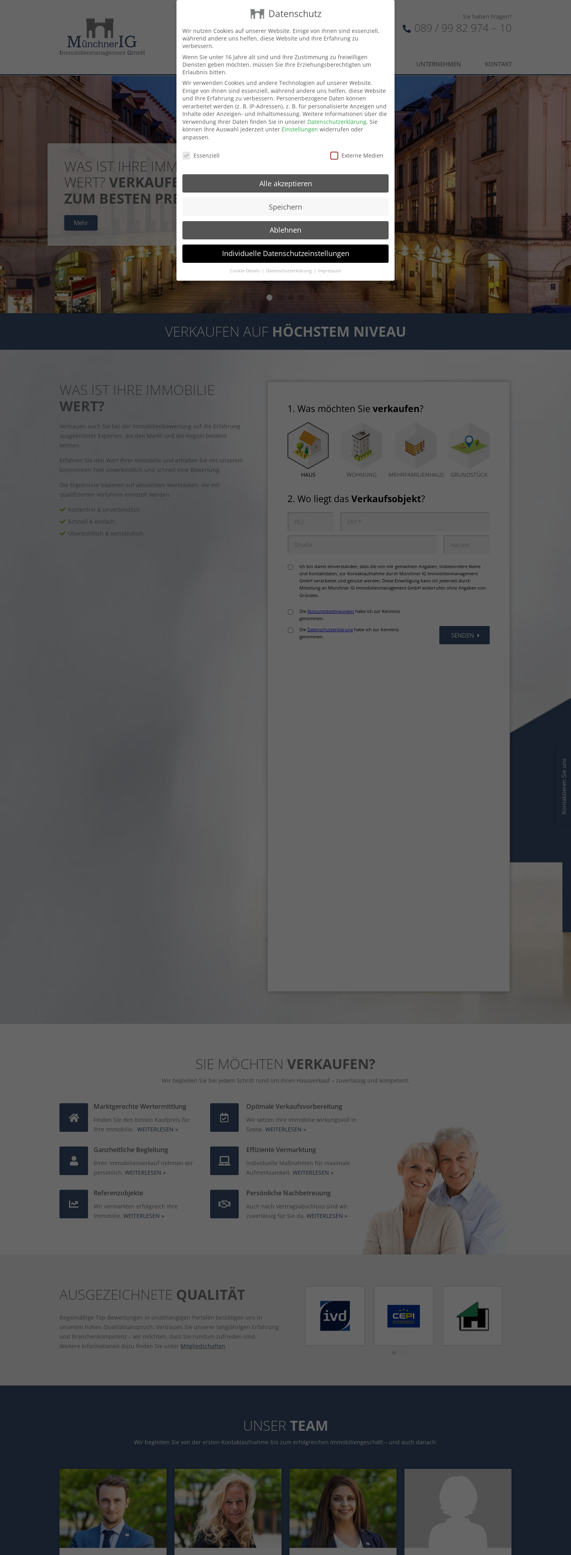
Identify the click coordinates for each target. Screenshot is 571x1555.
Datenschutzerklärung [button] (289, 271)
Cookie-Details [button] (245, 271)
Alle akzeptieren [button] (285, 183)
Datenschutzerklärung (336, 121)
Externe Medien (356, 155)
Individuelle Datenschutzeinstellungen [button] (285, 253)
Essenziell (201, 155)
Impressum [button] (329, 271)
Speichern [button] (285, 207)
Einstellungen (300, 129)
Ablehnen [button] (285, 230)
